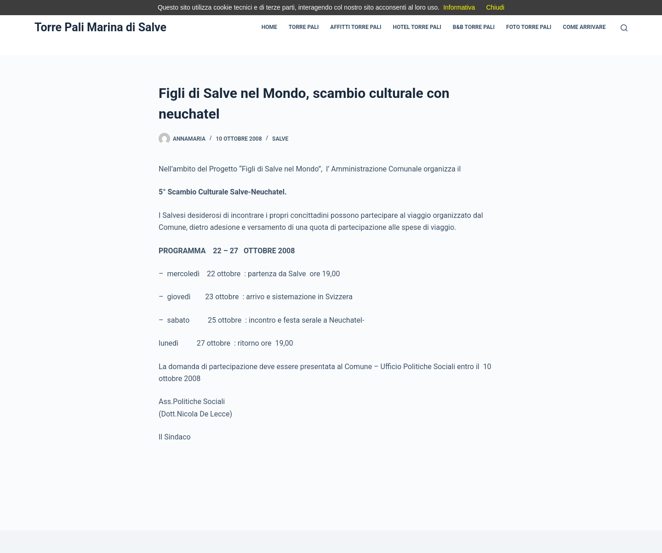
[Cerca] (624, 27)
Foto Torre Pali (528, 27)
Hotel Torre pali (417, 27)
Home (269, 27)
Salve (280, 139)
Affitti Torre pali (355, 27)
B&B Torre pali (474, 27)
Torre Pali (304, 27)
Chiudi (495, 7)
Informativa (459, 7)
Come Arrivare (584, 27)
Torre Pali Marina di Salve (100, 27)
